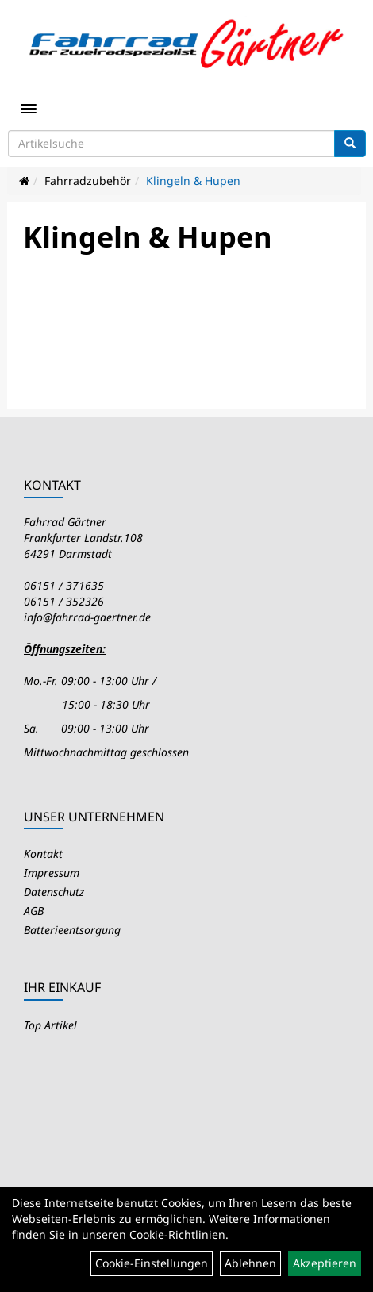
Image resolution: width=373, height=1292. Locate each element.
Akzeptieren (324, 1263)
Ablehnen (250, 1263)
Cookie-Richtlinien (177, 1234)
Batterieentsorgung (72, 929)
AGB (34, 910)
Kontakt (43, 853)
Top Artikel (50, 1024)
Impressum (51, 872)
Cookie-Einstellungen (151, 1263)
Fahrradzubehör (87, 180)
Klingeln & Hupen (193, 180)
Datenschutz (54, 891)
